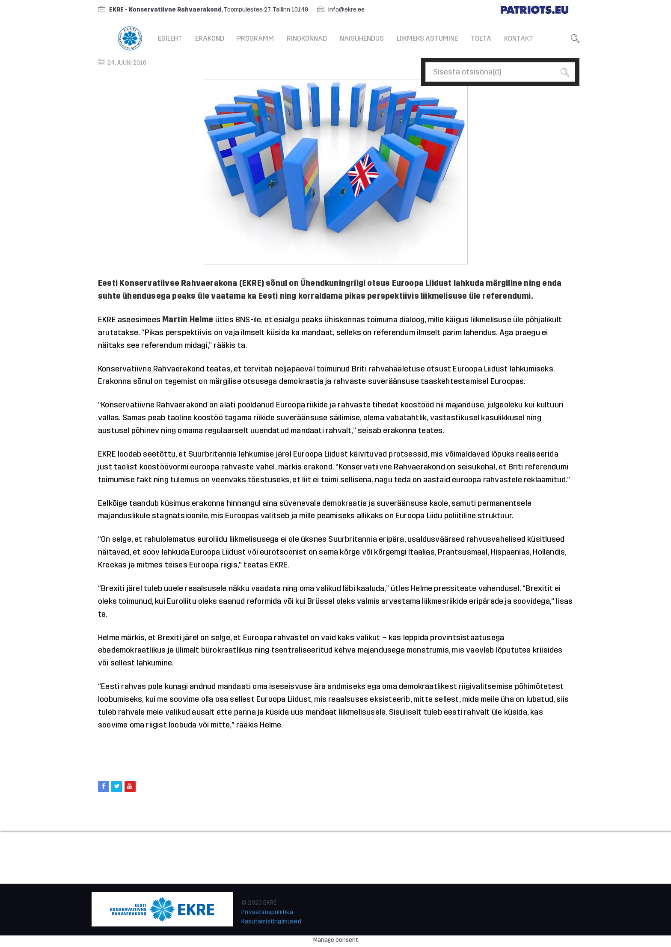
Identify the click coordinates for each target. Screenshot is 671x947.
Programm (255, 38)
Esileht (170, 38)
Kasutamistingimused (271, 921)
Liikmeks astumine (427, 38)
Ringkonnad (307, 38)
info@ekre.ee (346, 9)
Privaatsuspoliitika (267, 912)
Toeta (481, 38)
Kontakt (518, 38)
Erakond (209, 38)
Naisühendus (362, 38)
